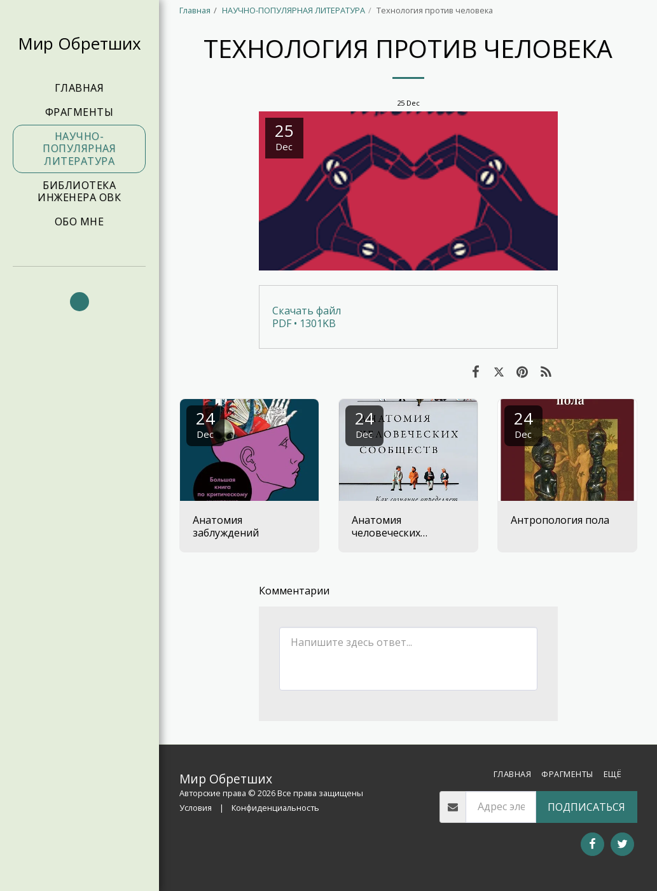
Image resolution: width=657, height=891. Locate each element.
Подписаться (586, 807)
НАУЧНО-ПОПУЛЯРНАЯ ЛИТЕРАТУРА (293, 10)
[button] (79, 301)
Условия (195, 807)
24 (205, 423)
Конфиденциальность (275, 807)
